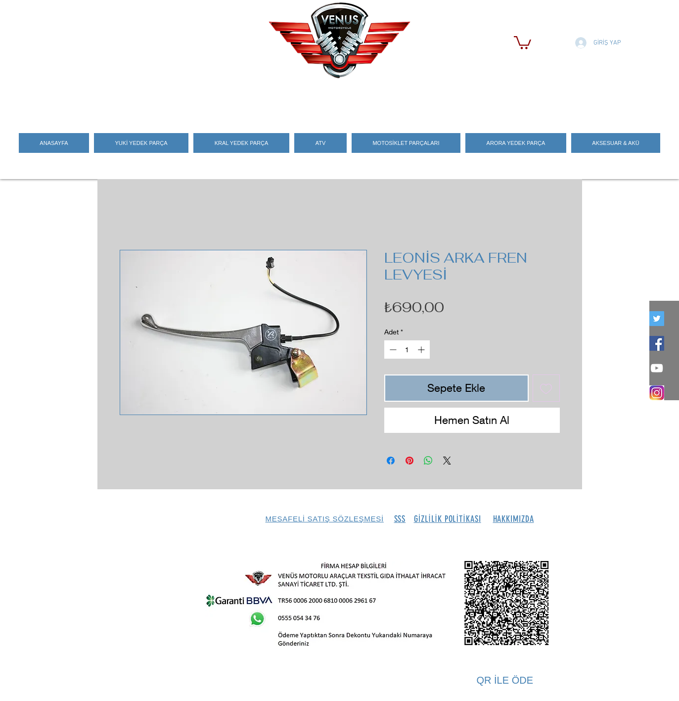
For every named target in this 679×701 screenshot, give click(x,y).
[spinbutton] (407, 349)
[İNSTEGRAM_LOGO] (656, 392)
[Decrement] (392, 349)
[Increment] (422, 349)
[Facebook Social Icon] (656, 343)
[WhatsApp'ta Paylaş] (428, 461)
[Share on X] (447, 461)
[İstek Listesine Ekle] (546, 388)
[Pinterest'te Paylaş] (409, 461)
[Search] (571, 99)
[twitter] (656, 318)
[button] (522, 42)
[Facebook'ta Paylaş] (391, 461)
